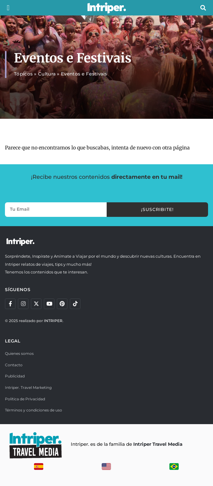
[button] (8, 7)
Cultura (47, 74)
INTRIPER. (53, 320)
